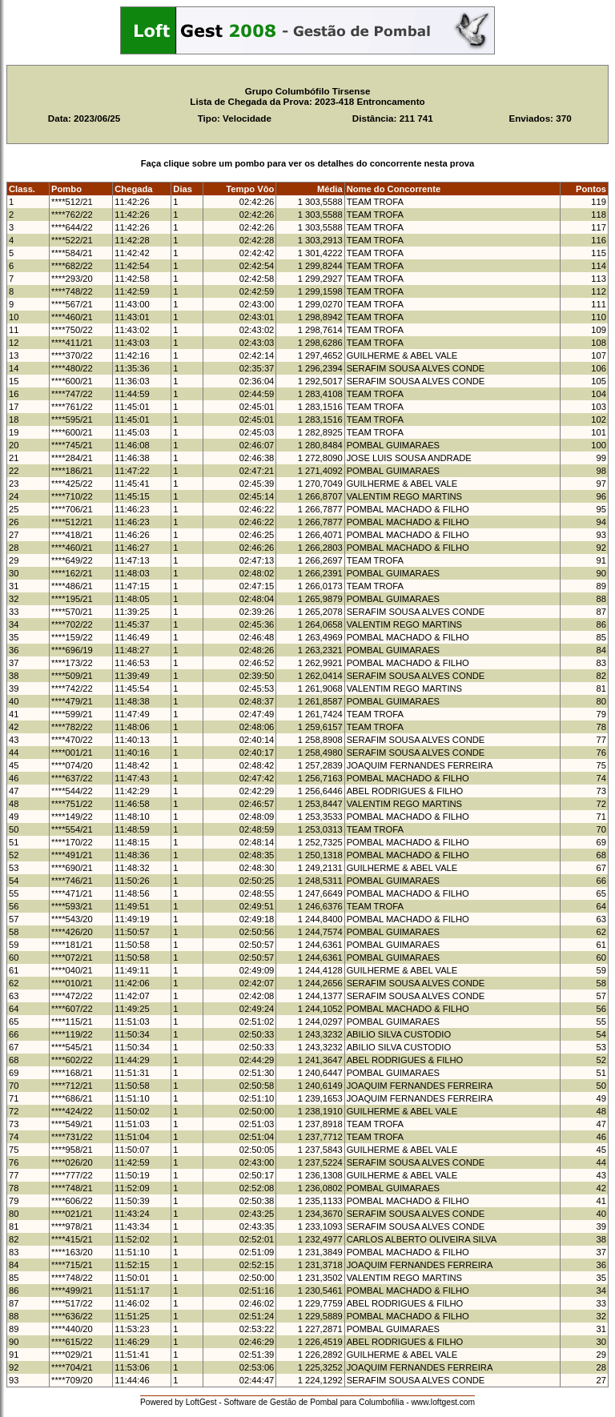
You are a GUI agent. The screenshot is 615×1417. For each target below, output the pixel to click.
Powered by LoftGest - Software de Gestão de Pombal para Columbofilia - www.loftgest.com (307, 1402)
